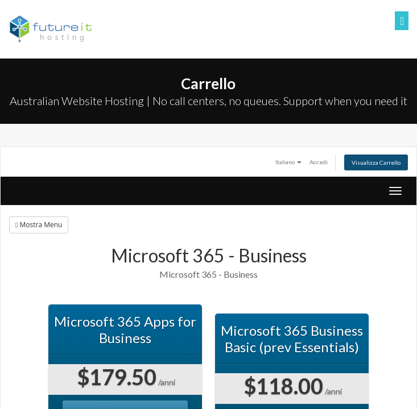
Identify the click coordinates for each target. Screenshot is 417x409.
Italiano (288, 161)
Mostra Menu (38, 224)
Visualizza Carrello (376, 162)
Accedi (318, 161)
